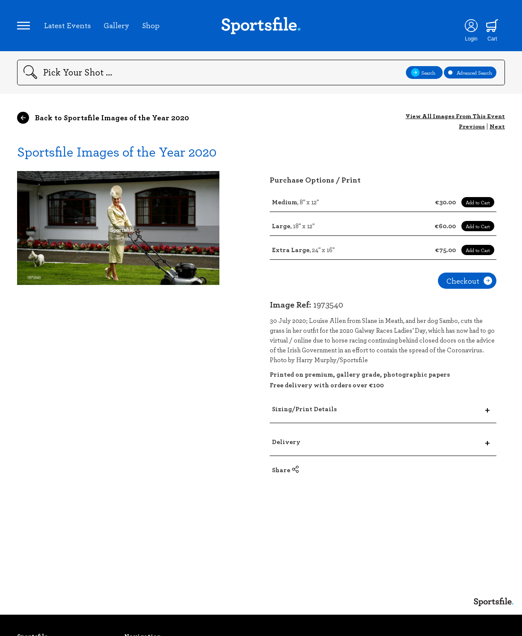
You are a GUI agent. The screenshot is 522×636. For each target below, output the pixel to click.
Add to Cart (478, 202)
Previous (472, 126)
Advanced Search (470, 72)
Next (497, 126)
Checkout (469, 281)
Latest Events (67, 25)
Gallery (116, 25)
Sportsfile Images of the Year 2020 (116, 151)
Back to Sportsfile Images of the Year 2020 (103, 118)
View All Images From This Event (455, 115)
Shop (151, 25)
